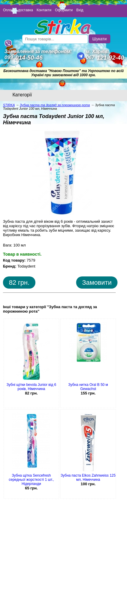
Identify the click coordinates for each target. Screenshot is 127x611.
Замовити (97, 282)
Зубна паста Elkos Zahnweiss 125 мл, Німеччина (88, 477)
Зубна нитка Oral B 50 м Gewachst (88, 387)
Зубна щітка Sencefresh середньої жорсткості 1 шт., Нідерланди (31, 479)
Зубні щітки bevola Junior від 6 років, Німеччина (31, 387)
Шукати (99, 38)
